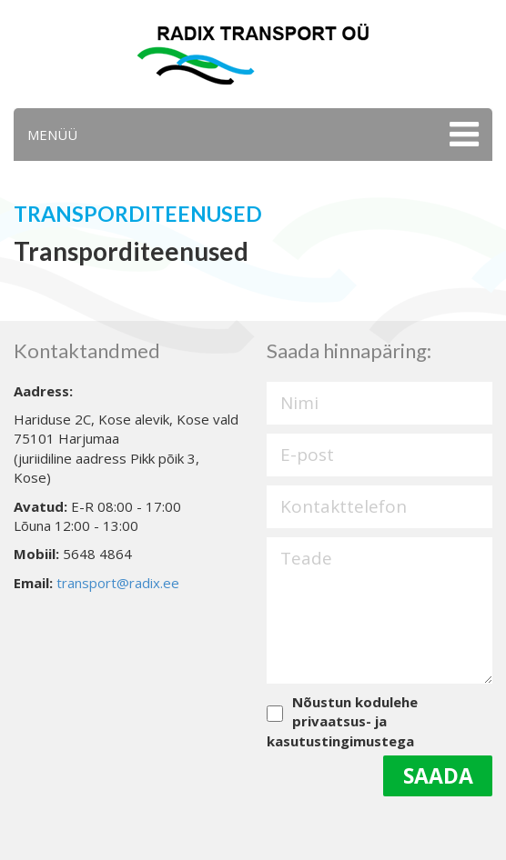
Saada (438, 775)
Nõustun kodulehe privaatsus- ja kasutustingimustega (342, 721)
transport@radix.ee (117, 583)
